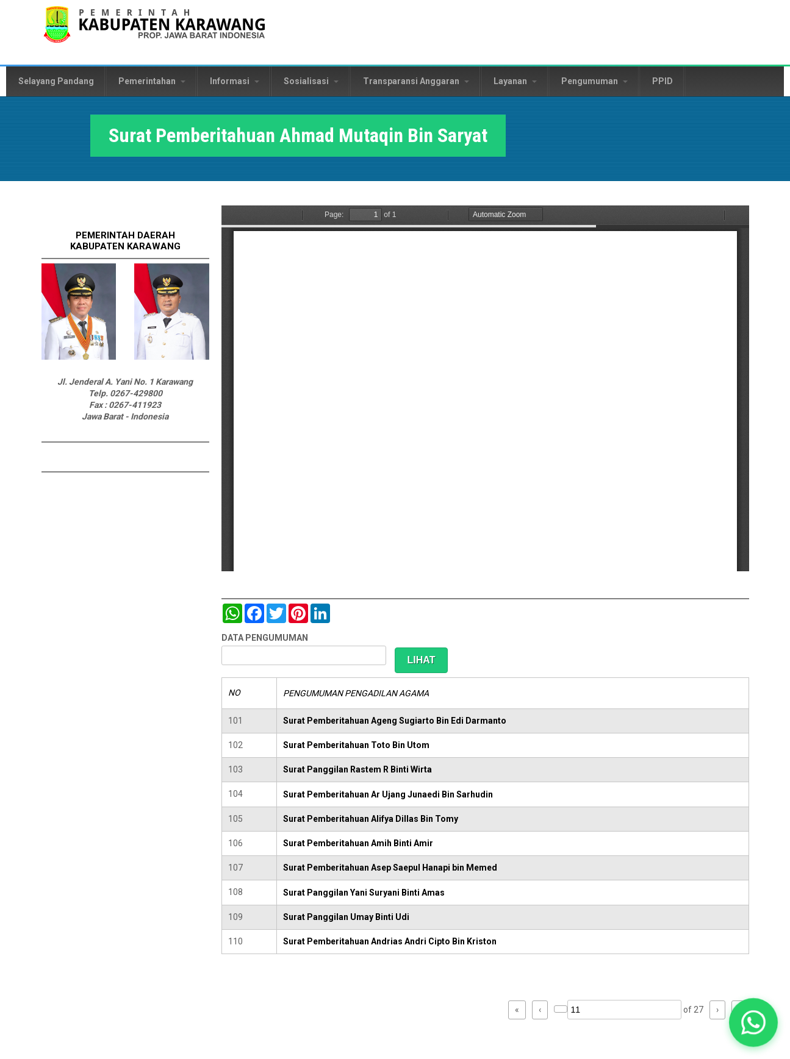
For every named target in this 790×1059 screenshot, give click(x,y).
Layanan (515, 81)
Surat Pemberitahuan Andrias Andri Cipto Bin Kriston (390, 941)
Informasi (234, 81)
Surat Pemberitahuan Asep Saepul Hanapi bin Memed (390, 867)
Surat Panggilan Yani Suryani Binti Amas (364, 892)
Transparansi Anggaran (416, 81)
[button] (753, 1022)
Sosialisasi (311, 81)
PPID (662, 81)
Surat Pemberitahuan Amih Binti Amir (358, 843)
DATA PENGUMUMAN (264, 638)
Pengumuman (594, 81)
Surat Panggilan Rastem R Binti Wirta (357, 769)
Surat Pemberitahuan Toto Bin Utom (356, 745)
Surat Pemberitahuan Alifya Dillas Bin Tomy (370, 819)
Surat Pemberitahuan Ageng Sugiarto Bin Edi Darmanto (394, 721)
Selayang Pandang (56, 81)
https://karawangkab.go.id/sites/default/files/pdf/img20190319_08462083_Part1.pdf (485, 388)
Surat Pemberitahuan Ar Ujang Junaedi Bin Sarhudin (388, 794)
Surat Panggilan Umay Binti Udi (346, 917)
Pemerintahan (151, 81)
